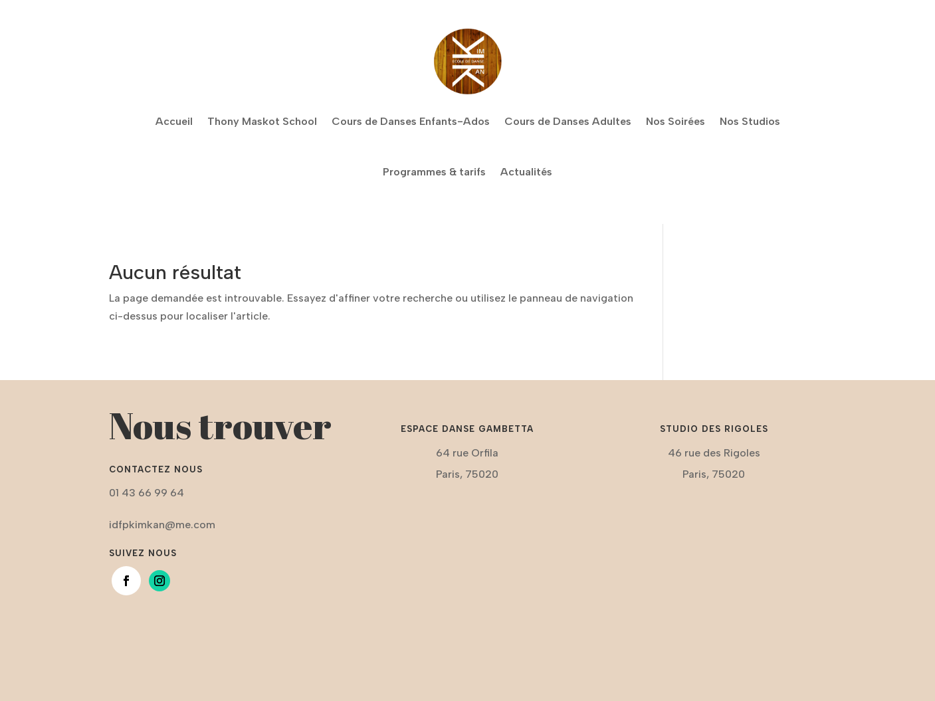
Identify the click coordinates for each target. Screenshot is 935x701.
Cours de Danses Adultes (567, 121)
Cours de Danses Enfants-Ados (411, 121)
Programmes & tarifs (434, 171)
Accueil (174, 121)
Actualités (526, 171)
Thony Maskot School (262, 121)
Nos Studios (750, 121)
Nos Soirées (675, 121)
